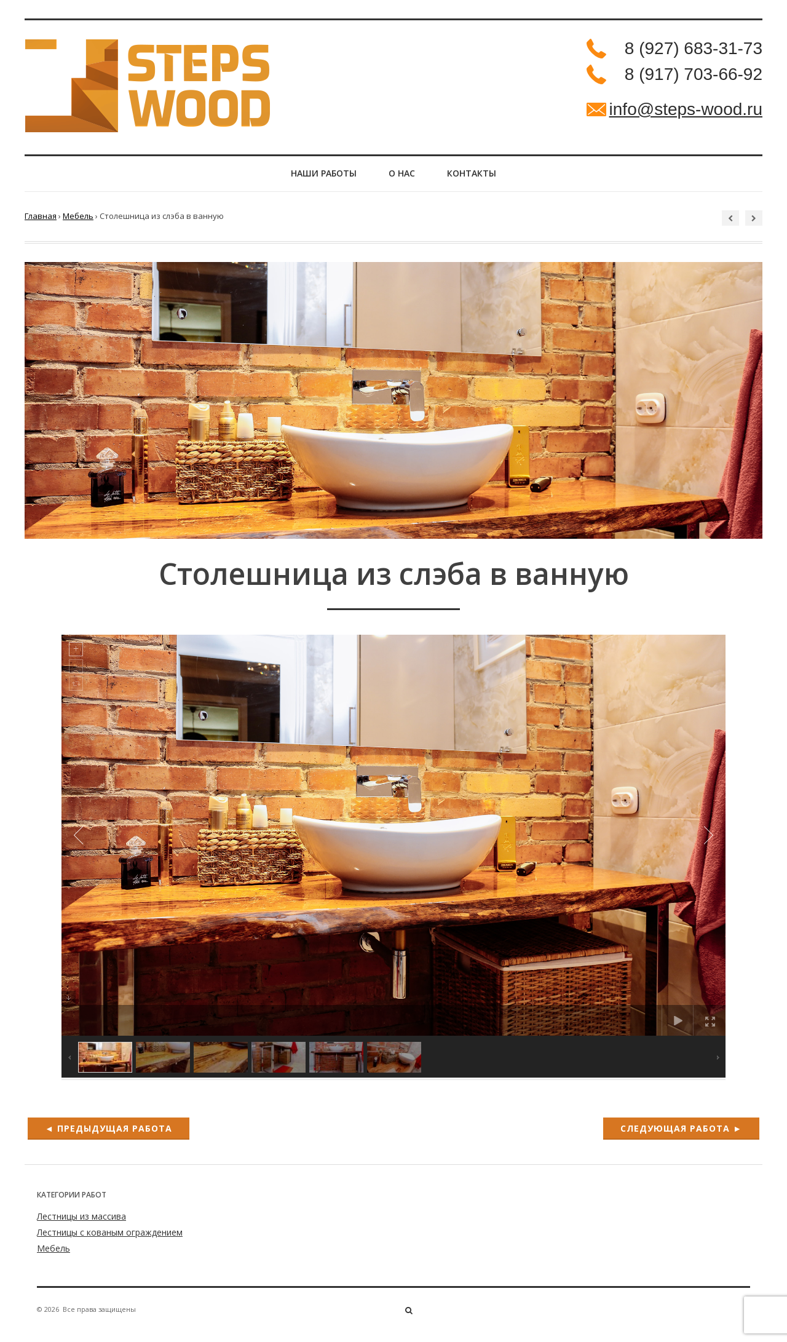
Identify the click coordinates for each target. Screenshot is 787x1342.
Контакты (481, 177)
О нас (402, 177)
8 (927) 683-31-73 (693, 48)
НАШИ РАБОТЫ (314, 177)
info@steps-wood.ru (685, 109)
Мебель (78, 222)
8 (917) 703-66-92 (693, 74)
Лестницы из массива (81, 1223)
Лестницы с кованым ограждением (110, 1239)
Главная (41, 222)
